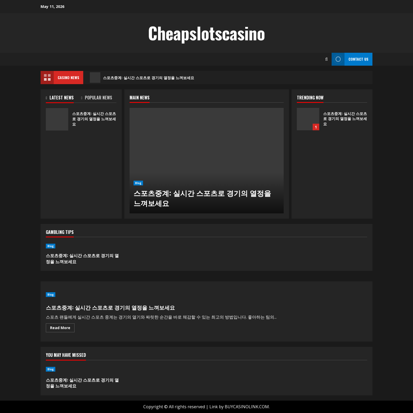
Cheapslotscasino (206, 32)
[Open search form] (326, 59)
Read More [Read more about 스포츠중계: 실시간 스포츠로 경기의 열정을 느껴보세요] (62, 328)
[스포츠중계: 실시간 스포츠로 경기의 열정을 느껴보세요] (207, 160)
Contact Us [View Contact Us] (350, 59)
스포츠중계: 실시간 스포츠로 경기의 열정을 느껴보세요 (142, 77)
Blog (138, 183)
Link (213, 407)
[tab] (63, 99)
